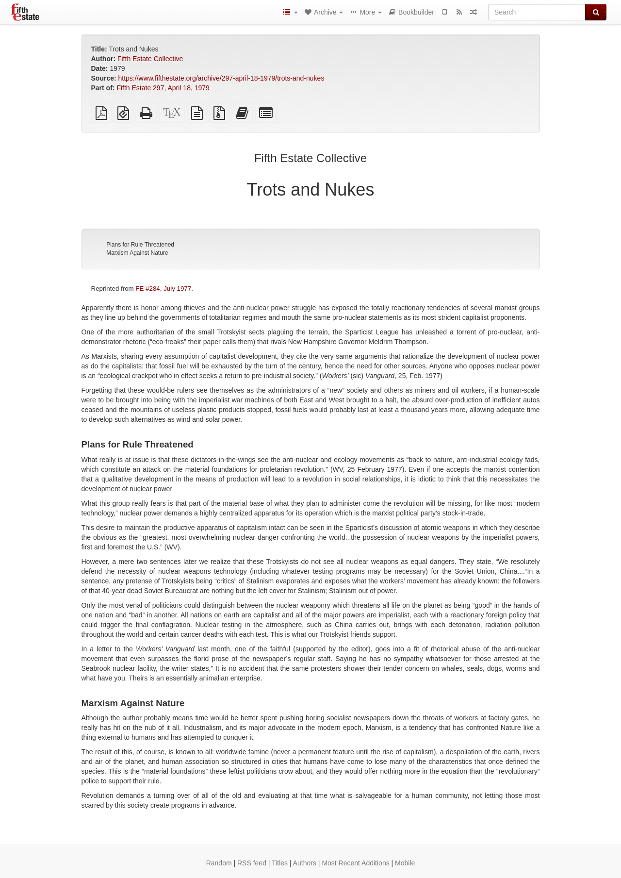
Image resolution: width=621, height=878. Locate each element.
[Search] (537, 12)
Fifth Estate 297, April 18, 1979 (162, 88)
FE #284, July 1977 (163, 288)
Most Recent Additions (355, 863)
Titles (280, 863)
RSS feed (251, 863)
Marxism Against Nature (137, 252)
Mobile (405, 863)
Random (219, 863)
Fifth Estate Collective (150, 59)
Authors (304, 863)
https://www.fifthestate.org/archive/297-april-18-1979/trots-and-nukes (221, 78)
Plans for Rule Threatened (140, 244)
